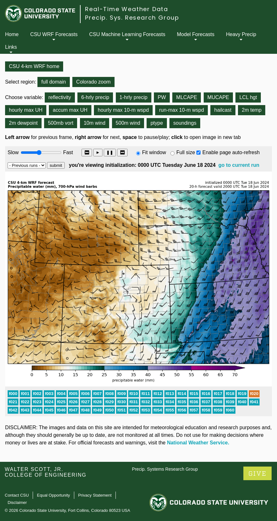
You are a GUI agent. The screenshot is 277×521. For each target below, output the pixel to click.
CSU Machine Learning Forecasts (127, 34)
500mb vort (60, 123)
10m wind (94, 123)
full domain (53, 82)
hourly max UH (26, 110)
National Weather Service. (198, 442)
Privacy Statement (95, 495)
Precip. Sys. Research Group (132, 18)
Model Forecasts (195, 34)
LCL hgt (248, 97)
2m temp (251, 110)
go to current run (238, 165)
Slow (13, 152)
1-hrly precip (134, 97)
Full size (185, 152)
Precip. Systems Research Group (165, 469)
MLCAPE (186, 97)
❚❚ (109, 152)
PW (162, 97)
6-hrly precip (95, 97)
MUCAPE (218, 97)
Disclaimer (17, 502)
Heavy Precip (241, 34)
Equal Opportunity (53, 495)
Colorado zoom (93, 82)
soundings (184, 123)
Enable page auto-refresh (231, 152)
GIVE (257, 474)
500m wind (128, 123)
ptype (156, 123)
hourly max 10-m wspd (123, 110)
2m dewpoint (23, 123)
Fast (67, 152)
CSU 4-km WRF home (34, 66)
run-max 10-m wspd (181, 110)
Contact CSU (17, 495)
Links (11, 47)
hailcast (222, 110)
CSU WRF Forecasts (53, 34)
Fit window (154, 152)
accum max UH (70, 110)
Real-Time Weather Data (126, 9)
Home (12, 34)
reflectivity (60, 97)
